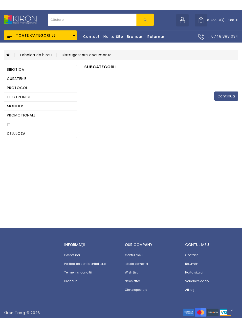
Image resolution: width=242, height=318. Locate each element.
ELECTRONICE (19, 96)
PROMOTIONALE (21, 115)
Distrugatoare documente (87, 54)
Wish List (131, 272)
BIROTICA (15, 69)
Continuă (226, 96)
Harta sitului (194, 272)
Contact (91, 36)
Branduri (135, 36)
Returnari (156, 36)
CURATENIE (16, 78)
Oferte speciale (136, 290)
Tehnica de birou (36, 54)
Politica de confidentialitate (85, 264)
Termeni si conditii (78, 272)
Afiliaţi (189, 290)
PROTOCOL (17, 87)
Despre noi (72, 255)
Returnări (191, 264)
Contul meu (134, 255)
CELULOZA (16, 133)
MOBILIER (15, 106)
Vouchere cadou (198, 281)
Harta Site (113, 36)
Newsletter (132, 281)
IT (8, 124)
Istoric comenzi (136, 264)
